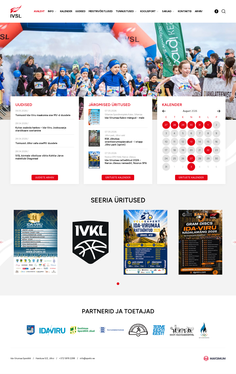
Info (51, 11)
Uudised (80, 11)
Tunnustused (125, 11)
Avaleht (39, 11)
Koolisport (148, 11)
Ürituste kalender (118, 177)
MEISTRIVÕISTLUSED (101, 11)
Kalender (66, 11)
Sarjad (166, 11)
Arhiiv (199, 11)
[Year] (195, 111)
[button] (118, 283)
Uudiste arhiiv (44, 177)
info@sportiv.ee (87, 358)
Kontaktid (185, 11)
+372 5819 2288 (67, 358)
